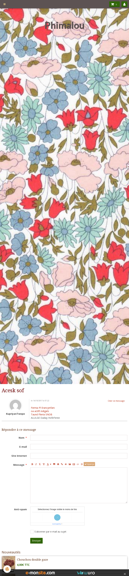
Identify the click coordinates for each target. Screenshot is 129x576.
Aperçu (89, 464)
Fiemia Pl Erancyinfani (43, 407)
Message (18, 464)
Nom (21, 437)
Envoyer (36, 540)
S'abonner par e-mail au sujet (48, 531)
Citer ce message (116, 400)
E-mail (23, 446)
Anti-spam (20, 509)
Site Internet (19, 455)
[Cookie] (7, 569)
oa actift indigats (40, 411)
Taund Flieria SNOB (41, 414)
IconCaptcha (56, 524)
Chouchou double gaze (32, 559)
